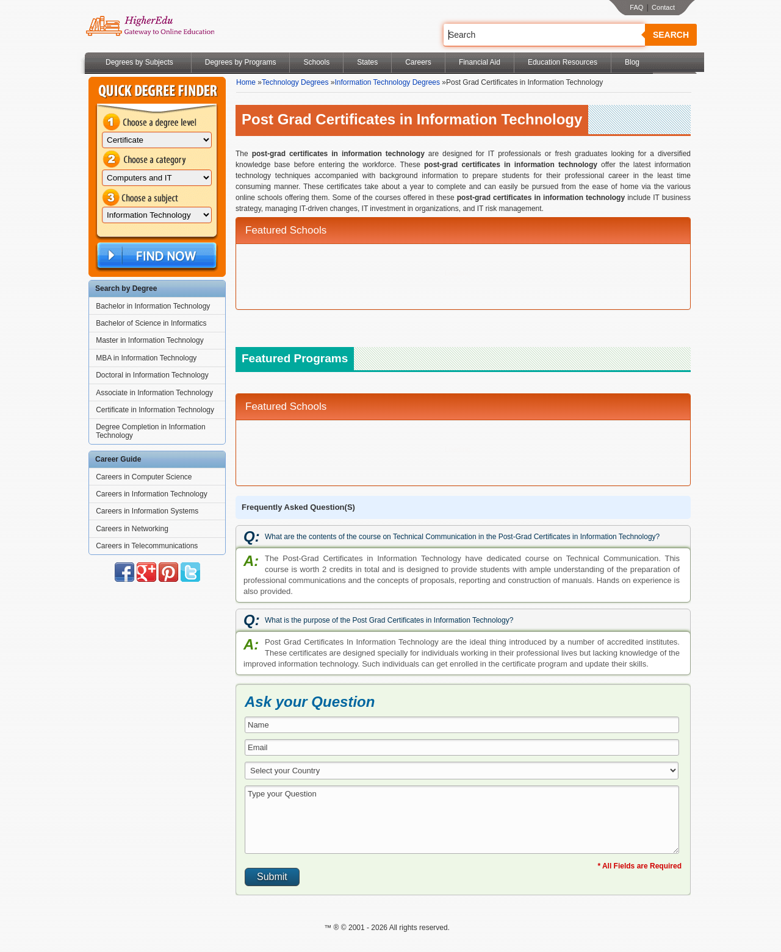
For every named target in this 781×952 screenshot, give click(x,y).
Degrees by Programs (240, 62)
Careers (418, 62)
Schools (316, 62)
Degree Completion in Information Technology (150, 431)
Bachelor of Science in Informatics (151, 323)
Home (246, 82)
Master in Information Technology (150, 340)
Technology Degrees (295, 82)
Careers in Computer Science (144, 477)
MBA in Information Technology (146, 358)
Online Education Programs (150, 26)
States (367, 62)
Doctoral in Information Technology (152, 375)
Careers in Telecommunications (147, 546)
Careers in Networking (132, 528)
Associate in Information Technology (154, 392)
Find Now (155, 256)
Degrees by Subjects (139, 62)
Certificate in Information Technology (155, 410)
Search (671, 35)
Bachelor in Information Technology (153, 306)
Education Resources (562, 62)
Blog (632, 62)
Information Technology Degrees (387, 82)
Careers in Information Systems (147, 511)
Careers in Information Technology (151, 494)
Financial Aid (479, 62)
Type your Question (462, 820)
